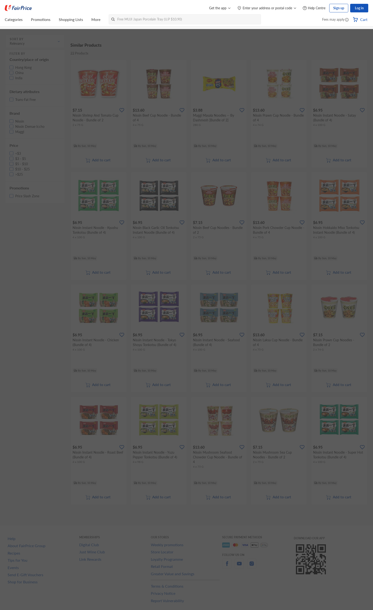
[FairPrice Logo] (18, 8)
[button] (347, 20)
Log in (359, 8)
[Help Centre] (314, 8)
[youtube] (239, 566)
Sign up (338, 8)
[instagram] (251, 566)
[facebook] (227, 566)
